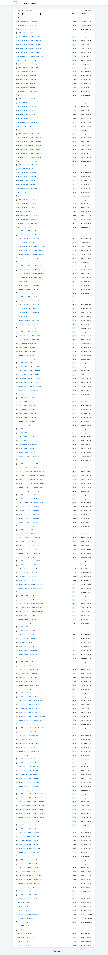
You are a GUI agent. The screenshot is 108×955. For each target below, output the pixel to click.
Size (73, 13)
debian (16, 3)
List (85, 10)
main (26, 3)
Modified (83, 13)
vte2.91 (33, 3)
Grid (89, 10)
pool (21, 3)
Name (19, 13)
